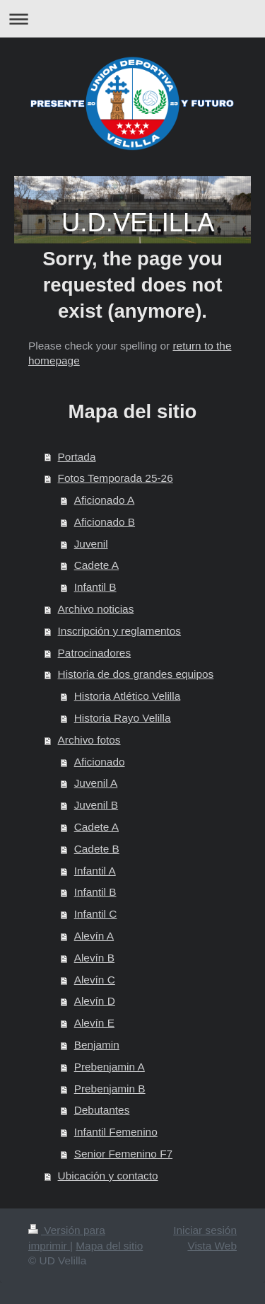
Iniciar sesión (205, 1230)
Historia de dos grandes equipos (136, 674)
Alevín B (94, 958)
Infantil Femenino (116, 1132)
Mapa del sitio (109, 1246)
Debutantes (102, 1110)
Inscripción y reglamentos (120, 631)
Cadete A (96, 565)
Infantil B (95, 587)
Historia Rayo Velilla (122, 718)
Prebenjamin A (109, 1067)
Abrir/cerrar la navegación (132, 19)
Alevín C (94, 980)
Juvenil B (96, 805)
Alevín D (94, 1001)
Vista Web (212, 1246)
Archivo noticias (96, 609)
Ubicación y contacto (108, 1176)
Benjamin (96, 1045)
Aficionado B (104, 522)
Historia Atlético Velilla (127, 696)
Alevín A (94, 936)
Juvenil (91, 544)
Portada (77, 457)
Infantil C (95, 914)
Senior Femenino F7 (123, 1154)
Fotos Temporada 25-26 (115, 478)
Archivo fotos (89, 740)
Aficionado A (104, 500)
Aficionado (99, 762)
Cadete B (96, 849)
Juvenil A (96, 783)
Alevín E (94, 1023)
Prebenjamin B (110, 1089)
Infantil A (95, 871)
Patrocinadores (94, 653)
